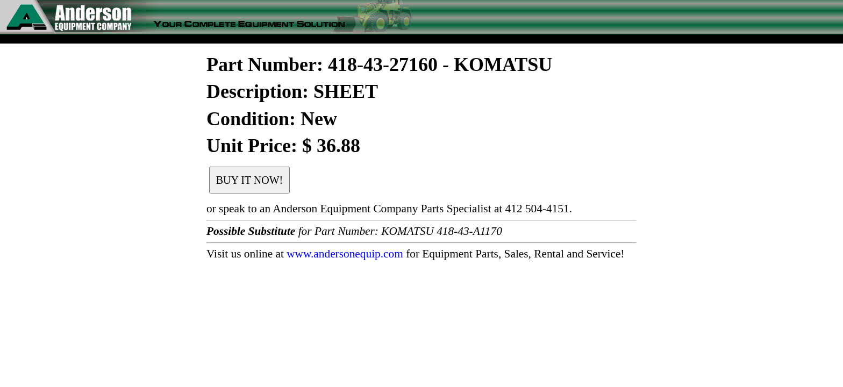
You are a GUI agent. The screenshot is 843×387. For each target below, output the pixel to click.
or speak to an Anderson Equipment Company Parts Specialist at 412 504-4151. (389, 208)
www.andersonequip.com (345, 253)
